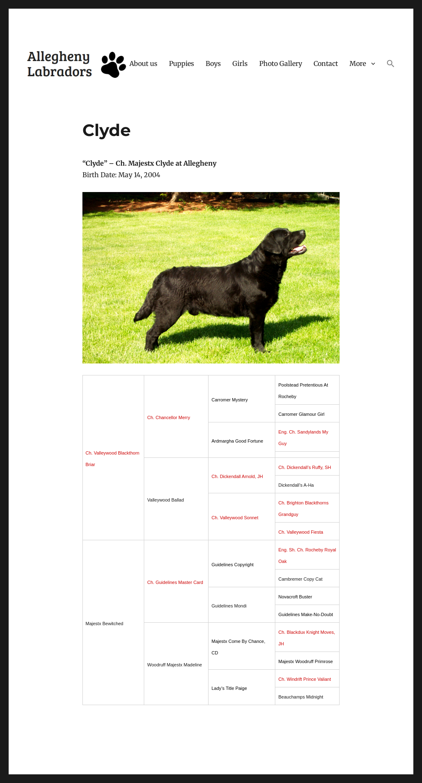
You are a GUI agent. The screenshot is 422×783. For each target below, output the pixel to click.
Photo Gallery (280, 63)
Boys (213, 63)
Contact (326, 63)
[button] (391, 64)
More (357, 63)
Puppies (181, 63)
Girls (240, 63)
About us (143, 63)
